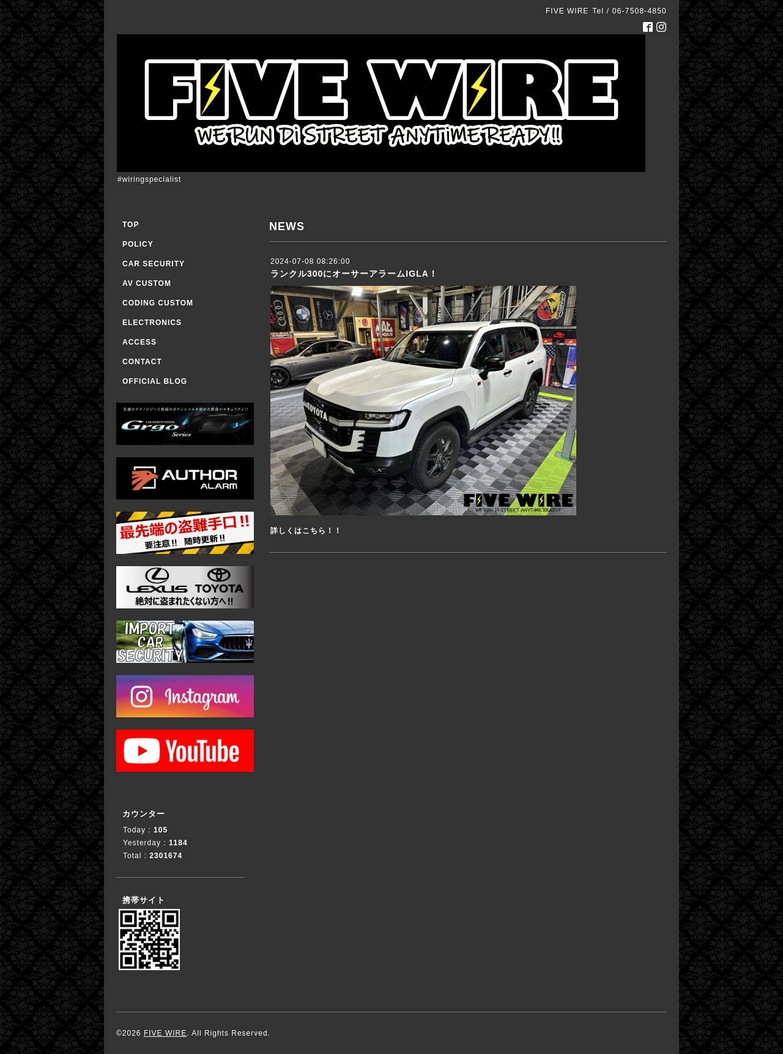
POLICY (138, 244)
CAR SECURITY (153, 264)
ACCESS (139, 342)
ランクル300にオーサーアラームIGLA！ (354, 273)
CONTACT (142, 361)
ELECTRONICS (152, 322)
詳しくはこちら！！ (306, 530)
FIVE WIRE (165, 1033)
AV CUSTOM (146, 283)
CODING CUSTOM (157, 303)
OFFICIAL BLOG (154, 381)
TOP (130, 224)
